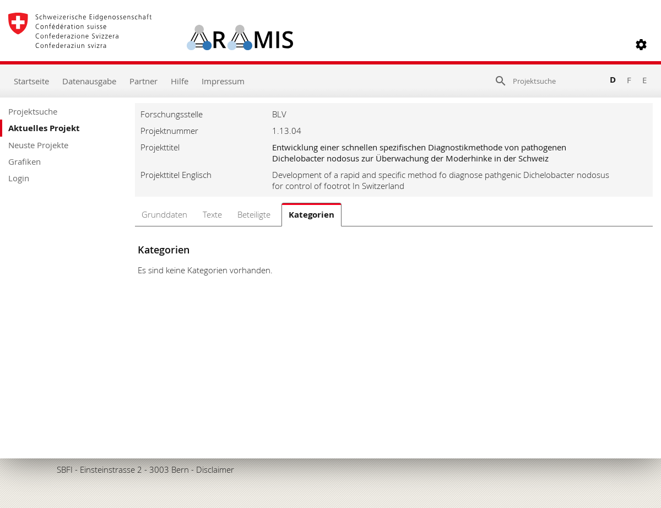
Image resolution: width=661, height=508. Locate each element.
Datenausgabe (89, 81)
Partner (143, 81)
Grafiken (24, 161)
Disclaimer (215, 469)
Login (18, 177)
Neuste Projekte (38, 144)
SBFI (65, 469)
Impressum (223, 81)
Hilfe (179, 81)
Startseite (31, 81)
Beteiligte (253, 214)
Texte (212, 214)
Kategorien (311, 214)
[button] (641, 44)
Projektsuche (32, 111)
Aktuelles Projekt (44, 128)
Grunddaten (164, 214)
